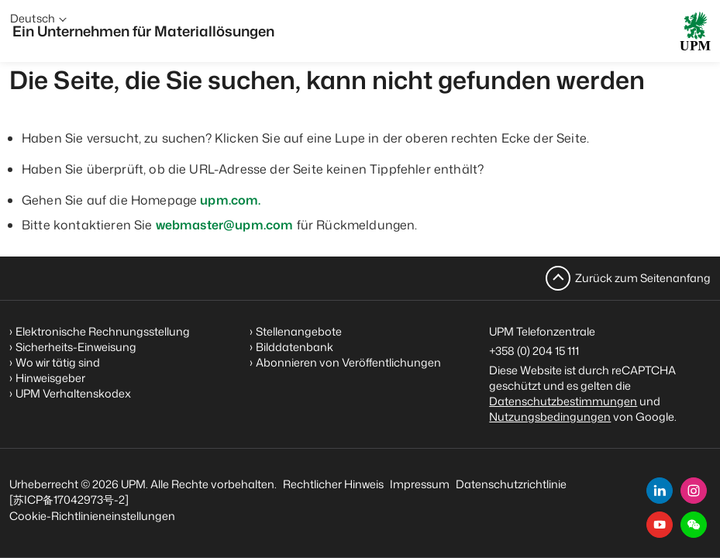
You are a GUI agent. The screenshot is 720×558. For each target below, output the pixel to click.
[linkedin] (659, 490)
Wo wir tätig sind (58, 362)
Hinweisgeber (50, 378)
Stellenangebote (299, 331)
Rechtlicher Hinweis (333, 484)
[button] (693, 525)
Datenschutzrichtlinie (511, 484)
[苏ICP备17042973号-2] (69, 499)
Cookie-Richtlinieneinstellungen (92, 516)
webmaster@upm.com (225, 224)
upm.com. (230, 199)
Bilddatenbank (294, 347)
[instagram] (693, 490)
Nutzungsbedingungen (550, 416)
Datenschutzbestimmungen (563, 401)
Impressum (420, 484)
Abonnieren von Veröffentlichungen (348, 362)
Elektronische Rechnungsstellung (103, 331)
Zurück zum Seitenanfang (643, 278)
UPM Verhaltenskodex (73, 393)
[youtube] (659, 525)
